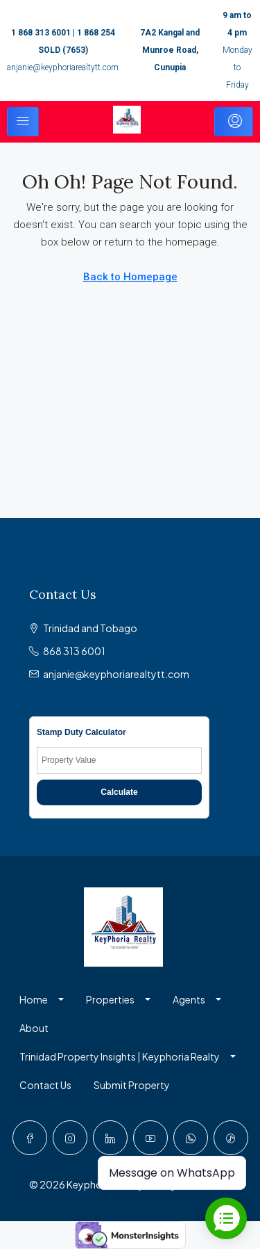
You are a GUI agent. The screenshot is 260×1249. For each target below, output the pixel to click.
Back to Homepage (130, 277)
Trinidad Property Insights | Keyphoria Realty (119, 1056)
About (34, 1028)
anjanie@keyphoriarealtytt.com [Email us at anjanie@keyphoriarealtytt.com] (116, 674)
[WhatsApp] (190, 1137)
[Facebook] (29, 1137)
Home (33, 999)
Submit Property (132, 1085)
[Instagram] (70, 1137)
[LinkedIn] (110, 1137)
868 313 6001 (74, 651)
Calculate (119, 792)
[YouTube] (150, 1137)
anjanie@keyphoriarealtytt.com (63, 67)
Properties (110, 999)
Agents (189, 999)
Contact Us (45, 1085)
